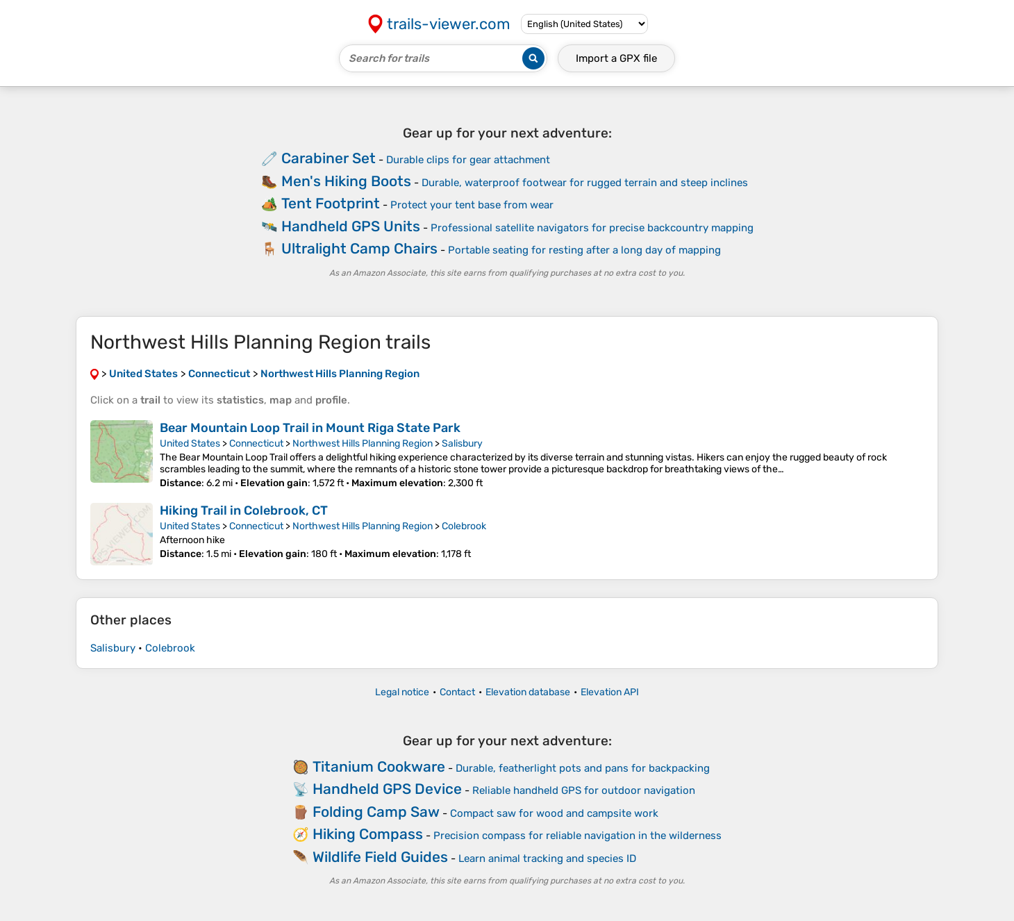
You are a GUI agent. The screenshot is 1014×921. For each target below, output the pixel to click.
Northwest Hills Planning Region (362, 443)
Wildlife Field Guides (380, 856)
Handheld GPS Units (350, 226)
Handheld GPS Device (387, 788)
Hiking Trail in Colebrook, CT (244, 510)
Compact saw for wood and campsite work (554, 813)
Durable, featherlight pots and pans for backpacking (583, 768)
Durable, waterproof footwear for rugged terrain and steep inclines (585, 182)
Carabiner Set (328, 158)
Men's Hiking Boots (346, 181)
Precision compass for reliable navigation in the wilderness (577, 835)
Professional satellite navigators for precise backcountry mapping (592, 228)
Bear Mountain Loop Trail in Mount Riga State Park (310, 427)
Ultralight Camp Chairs (359, 248)
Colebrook (464, 526)
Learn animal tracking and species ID (547, 858)
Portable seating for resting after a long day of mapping (584, 250)
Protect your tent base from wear (472, 205)
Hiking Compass (368, 834)
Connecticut (256, 443)
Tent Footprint (330, 203)
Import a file (616, 58)
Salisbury (462, 443)
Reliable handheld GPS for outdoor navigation (583, 790)
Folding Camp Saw (376, 811)
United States (190, 443)
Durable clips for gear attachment (468, 160)
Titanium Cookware (379, 766)
